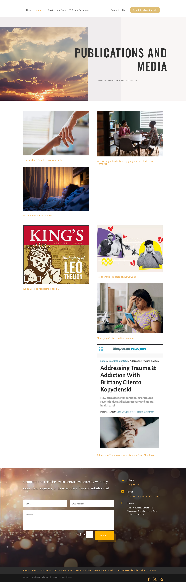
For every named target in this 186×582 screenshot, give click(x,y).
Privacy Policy (150, 553)
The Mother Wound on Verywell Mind (43, 160)
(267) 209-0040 (133, 484)
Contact (114, 9)
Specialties (46, 570)
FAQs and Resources (80, 9)
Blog (123, 9)
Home (30, 9)
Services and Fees (58, 9)
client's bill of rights (155, 541)
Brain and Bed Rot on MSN (37, 215)
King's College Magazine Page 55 (41, 288)
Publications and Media (127, 570)
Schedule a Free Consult (144, 9)
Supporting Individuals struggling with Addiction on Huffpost (125, 162)
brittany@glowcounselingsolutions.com (143, 496)
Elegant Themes (41, 577)
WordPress (67, 577)
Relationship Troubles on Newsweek (116, 276)
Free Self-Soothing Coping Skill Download (158, 528)
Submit (104, 535)
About (39, 9)
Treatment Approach (103, 570)
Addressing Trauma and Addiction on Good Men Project (127, 455)
